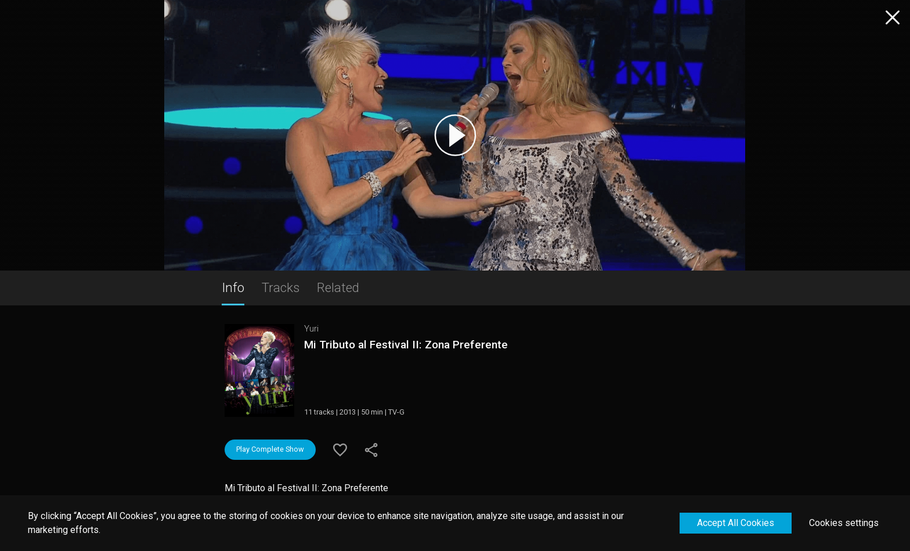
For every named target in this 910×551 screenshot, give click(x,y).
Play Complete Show (270, 449)
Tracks (280, 287)
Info (233, 287)
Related (338, 287)
